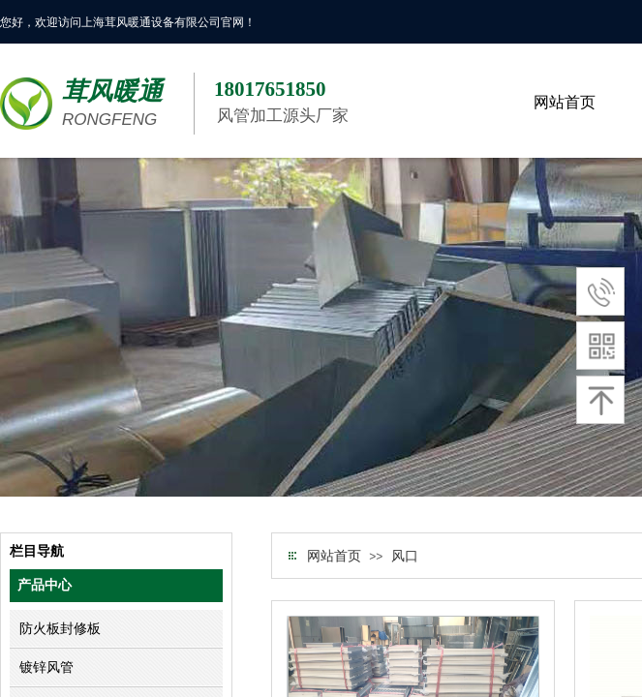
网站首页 (334, 556)
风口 (404, 556)
